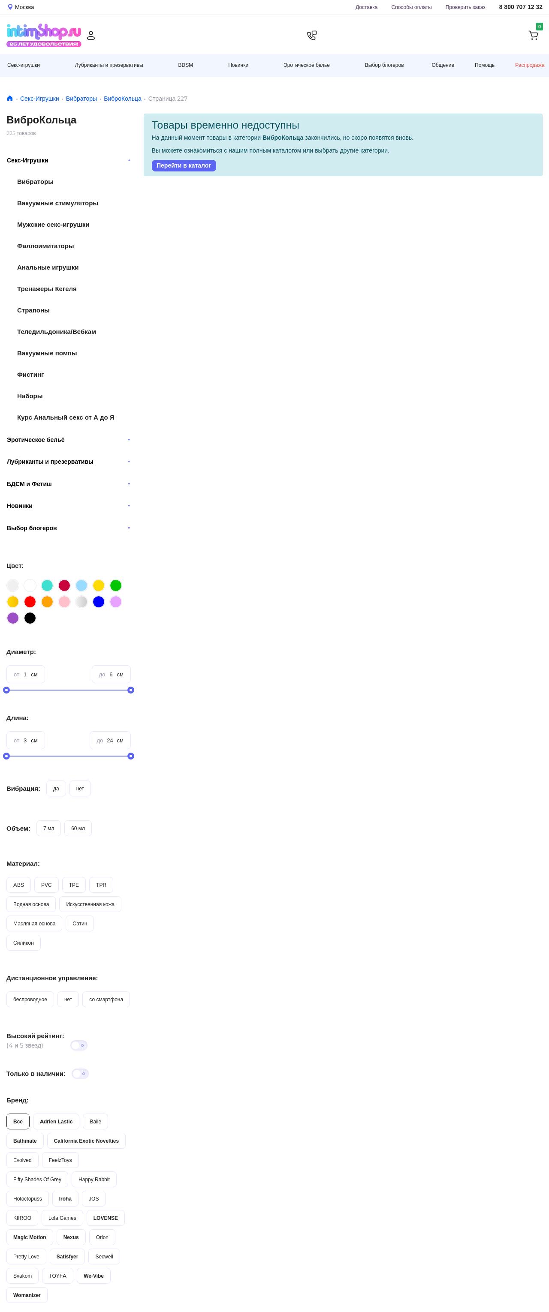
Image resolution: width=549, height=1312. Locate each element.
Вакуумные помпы (47, 353)
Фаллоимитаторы (45, 246)
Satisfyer (67, 1256)
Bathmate (25, 1141)
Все (18, 1121)
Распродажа (529, 65)
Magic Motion (29, 1237)
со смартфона (106, 999)
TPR (101, 885)
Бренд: (17, 1100)
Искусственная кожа (90, 904)
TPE (74, 885)
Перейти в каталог (184, 165)
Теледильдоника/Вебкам (56, 331)
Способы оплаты (412, 7)
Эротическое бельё (68, 440)
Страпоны (33, 310)
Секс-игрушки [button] (23, 65)
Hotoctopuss (27, 1198)
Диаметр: (21, 651)
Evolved (22, 1160)
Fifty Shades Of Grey (37, 1179)
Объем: (18, 828)
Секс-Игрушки (39, 98)
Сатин (79, 923)
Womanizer (27, 1295)
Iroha (65, 1198)
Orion (102, 1237)
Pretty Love (26, 1256)
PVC (46, 885)
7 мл (48, 828)
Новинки (68, 506)
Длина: (17, 718)
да (56, 788)
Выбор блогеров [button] (384, 65)
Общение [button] (442, 65)
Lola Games (62, 1218)
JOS (94, 1198)
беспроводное (30, 999)
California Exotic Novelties (86, 1141)
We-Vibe (94, 1276)
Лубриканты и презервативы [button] (109, 65)
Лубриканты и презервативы (68, 461)
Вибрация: (23, 788)
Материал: (23, 863)
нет (80, 788)
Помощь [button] (485, 65)
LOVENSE (106, 1218)
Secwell (104, 1256)
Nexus (71, 1237)
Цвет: (15, 565)
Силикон (23, 943)
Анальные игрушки (47, 267)
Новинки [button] (238, 65)
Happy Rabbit (94, 1179)
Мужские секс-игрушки (53, 224)
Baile (95, 1121)
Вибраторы (81, 98)
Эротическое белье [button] (307, 65)
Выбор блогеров (68, 528)
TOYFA (57, 1276)
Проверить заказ (466, 7)
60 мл (78, 828)
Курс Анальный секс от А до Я (66, 417)
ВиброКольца (123, 98)
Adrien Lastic (56, 1121)
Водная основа (31, 904)
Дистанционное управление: (52, 978)
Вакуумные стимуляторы (57, 203)
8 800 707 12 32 (521, 7)
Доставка (367, 7)
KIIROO (22, 1218)
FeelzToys (60, 1160)
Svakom (22, 1276)
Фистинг (30, 374)
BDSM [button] (185, 65)
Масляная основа (34, 923)
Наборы (30, 396)
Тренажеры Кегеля (47, 288)
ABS (18, 885)
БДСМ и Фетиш (68, 484)
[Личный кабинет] (90, 35)
